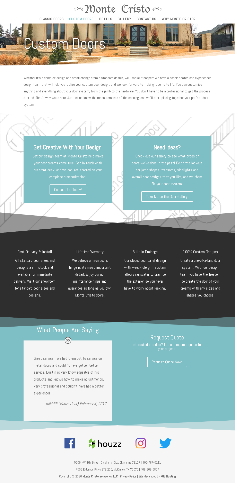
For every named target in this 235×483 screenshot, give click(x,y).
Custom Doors (81, 19)
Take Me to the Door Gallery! (167, 196)
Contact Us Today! (68, 189)
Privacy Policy (128, 476)
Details (105, 19)
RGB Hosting (168, 476)
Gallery (124, 19)
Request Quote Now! (167, 362)
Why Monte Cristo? (178, 19)
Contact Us (146, 19)
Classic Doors (52, 19)
